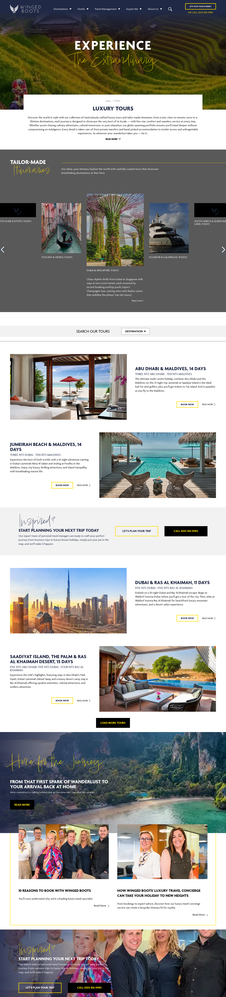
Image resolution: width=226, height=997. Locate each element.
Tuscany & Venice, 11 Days (57, 257)
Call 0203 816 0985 (186, 531)
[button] (69, 10)
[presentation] (2, 250)
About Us (153, 9)
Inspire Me (132, 9)
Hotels (81, 9)
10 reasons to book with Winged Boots (59, 892)
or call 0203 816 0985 (200, 13)
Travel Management (106, 9)
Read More (111, 138)
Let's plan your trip (136, 531)
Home (108, 100)
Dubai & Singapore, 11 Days (105, 270)
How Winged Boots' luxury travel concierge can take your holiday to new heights (162, 895)
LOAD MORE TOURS (113, 723)
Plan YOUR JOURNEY (200, 7)
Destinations (61, 9)
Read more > (137, 300)
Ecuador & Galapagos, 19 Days (166, 259)
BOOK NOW (185, 404)
